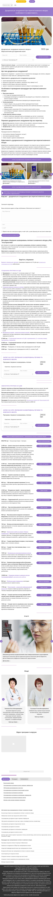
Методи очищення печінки (7, 862)
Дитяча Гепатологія (7, 626)
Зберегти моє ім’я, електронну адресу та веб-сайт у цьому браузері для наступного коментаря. (27, 231)
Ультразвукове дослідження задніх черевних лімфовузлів (18, 785)
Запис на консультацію (44, 500)
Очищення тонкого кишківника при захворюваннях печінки (15, 859)
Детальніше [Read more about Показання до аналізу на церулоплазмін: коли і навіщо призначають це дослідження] (6, 661)
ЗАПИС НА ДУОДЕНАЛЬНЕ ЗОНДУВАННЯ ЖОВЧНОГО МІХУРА (26, 159)
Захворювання (24, 779)
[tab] (26, 193)
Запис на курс (43, 490)
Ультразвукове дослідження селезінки (13, 793)
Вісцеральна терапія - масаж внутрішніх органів (16, 332)
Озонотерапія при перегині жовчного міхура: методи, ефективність (38, 181)
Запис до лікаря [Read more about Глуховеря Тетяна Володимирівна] (39, 717)
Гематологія (5, 621)
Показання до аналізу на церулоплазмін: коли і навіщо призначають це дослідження (25, 654)
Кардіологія (5, 632)
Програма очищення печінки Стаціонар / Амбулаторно (14, 843)
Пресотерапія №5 (44, 400)
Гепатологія (5, 623)
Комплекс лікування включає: (13, 367)
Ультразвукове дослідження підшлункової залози (16, 790)
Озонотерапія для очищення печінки (10, 853)
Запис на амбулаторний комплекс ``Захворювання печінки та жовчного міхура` (26, 436)
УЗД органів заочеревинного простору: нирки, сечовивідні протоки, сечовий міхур (20, 821)
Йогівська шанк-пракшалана (15, 581)
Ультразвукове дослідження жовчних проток (15, 797)
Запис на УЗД (44, 483)
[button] (1, 174)
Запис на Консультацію (44, 441)
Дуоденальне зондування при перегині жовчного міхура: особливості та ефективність (14, 181)
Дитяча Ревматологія (7, 630)
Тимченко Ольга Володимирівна (13, 708)
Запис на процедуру (44, 515)
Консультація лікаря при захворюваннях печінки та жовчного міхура (17, 813)
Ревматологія (5, 634)
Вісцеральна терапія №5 (33, 400)
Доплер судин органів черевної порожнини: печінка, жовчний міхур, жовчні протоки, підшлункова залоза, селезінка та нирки (26, 835)
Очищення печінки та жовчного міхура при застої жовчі (14, 856)
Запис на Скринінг (44, 446)
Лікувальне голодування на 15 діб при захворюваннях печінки (16, 845)
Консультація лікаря (9, 783)
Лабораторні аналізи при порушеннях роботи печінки (14, 815)
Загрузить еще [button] (26, 771)
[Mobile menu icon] (15, 5)
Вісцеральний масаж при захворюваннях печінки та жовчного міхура (17, 851)
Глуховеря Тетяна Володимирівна (39, 708)
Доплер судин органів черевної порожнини (14, 800)
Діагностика (6, 779)
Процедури (14, 779)
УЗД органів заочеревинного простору (13, 788)
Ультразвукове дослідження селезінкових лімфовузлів (17, 795)
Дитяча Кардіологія (7, 628)
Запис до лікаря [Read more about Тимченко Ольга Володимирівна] (13, 722)
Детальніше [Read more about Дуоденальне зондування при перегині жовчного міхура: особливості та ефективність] (6, 183)
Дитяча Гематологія (7, 624)
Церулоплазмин (32, 658)
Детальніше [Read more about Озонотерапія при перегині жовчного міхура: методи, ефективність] (32, 183)
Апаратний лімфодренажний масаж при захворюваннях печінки (16, 848)
